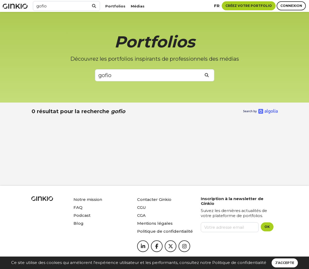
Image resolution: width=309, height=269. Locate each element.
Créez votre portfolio (248, 6)
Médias (138, 6)
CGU (141, 207)
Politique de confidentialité (239, 262)
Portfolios (115, 6)
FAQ (77, 207)
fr (217, 5)
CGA (141, 215)
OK (267, 227)
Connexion (291, 6)
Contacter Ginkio (154, 199)
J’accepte (284, 263)
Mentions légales (155, 223)
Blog (78, 223)
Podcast (81, 215)
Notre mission (87, 199)
